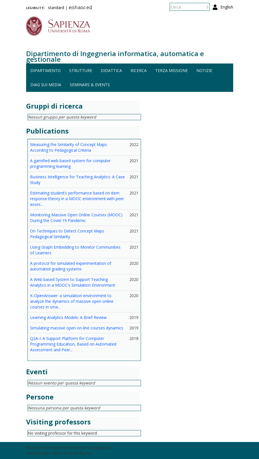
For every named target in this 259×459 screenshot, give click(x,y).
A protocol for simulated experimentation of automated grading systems (70, 266)
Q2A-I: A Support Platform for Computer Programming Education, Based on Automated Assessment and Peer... (73, 344)
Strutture (80, 70)
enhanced (80, 7)
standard (56, 7)
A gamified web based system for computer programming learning (70, 163)
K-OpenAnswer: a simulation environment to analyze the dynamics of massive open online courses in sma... (71, 301)
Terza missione (171, 70)
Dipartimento (45, 70)
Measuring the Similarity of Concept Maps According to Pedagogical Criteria (68, 147)
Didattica (111, 70)
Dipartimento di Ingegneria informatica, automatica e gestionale (115, 56)
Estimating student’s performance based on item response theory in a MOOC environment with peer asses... (77, 198)
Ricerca (138, 70)
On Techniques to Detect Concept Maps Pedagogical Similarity (67, 233)
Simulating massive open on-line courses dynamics (76, 328)
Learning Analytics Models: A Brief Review (68, 317)
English (226, 7)
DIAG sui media (45, 84)
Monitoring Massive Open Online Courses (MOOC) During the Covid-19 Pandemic (76, 217)
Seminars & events (90, 84)
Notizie (204, 70)
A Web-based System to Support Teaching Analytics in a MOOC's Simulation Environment (72, 282)
